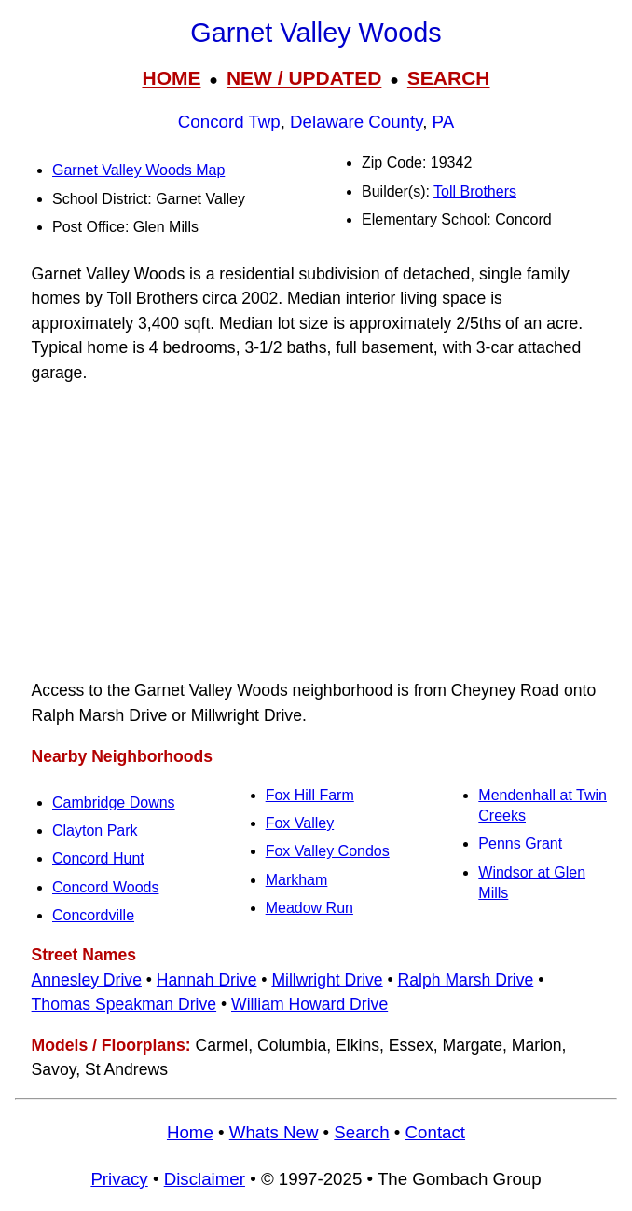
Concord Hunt (98, 858)
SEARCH (448, 77)
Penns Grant (520, 843)
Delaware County (356, 121)
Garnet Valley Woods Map (138, 170)
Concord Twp (229, 121)
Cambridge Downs (113, 802)
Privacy (118, 1179)
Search (361, 1132)
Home (190, 1132)
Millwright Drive (326, 980)
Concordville (93, 915)
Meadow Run (309, 908)
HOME (171, 77)
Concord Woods (105, 887)
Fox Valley (300, 823)
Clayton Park (95, 830)
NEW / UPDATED (304, 77)
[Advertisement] (316, 531)
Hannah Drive (207, 980)
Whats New (274, 1132)
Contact (435, 1132)
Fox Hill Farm (310, 795)
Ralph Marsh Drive (466, 980)
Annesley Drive (87, 980)
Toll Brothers (474, 191)
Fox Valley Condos (328, 851)
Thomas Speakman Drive (124, 1004)
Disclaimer (204, 1179)
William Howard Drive (309, 1004)
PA (444, 121)
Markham (297, 880)
